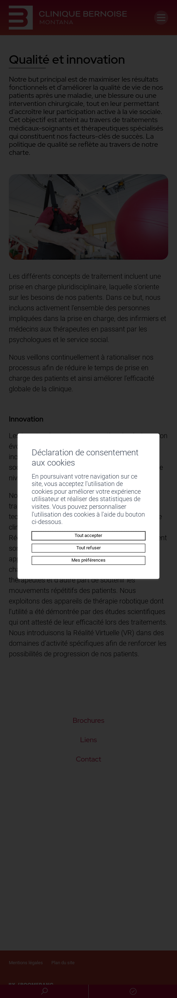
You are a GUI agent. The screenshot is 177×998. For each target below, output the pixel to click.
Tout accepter (88, 535)
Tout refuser (88, 547)
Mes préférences (88, 560)
